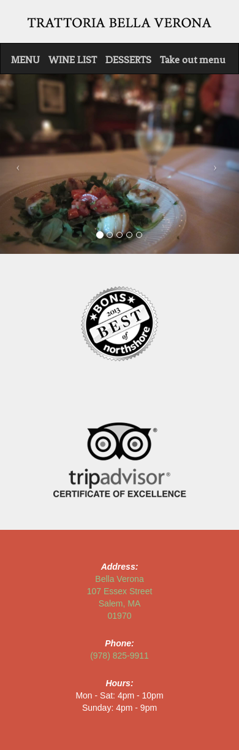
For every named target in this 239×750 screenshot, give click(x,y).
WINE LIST (72, 60)
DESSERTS (128, 60)
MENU (25, 60)
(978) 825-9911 (119, 655)
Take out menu (193, 60)
